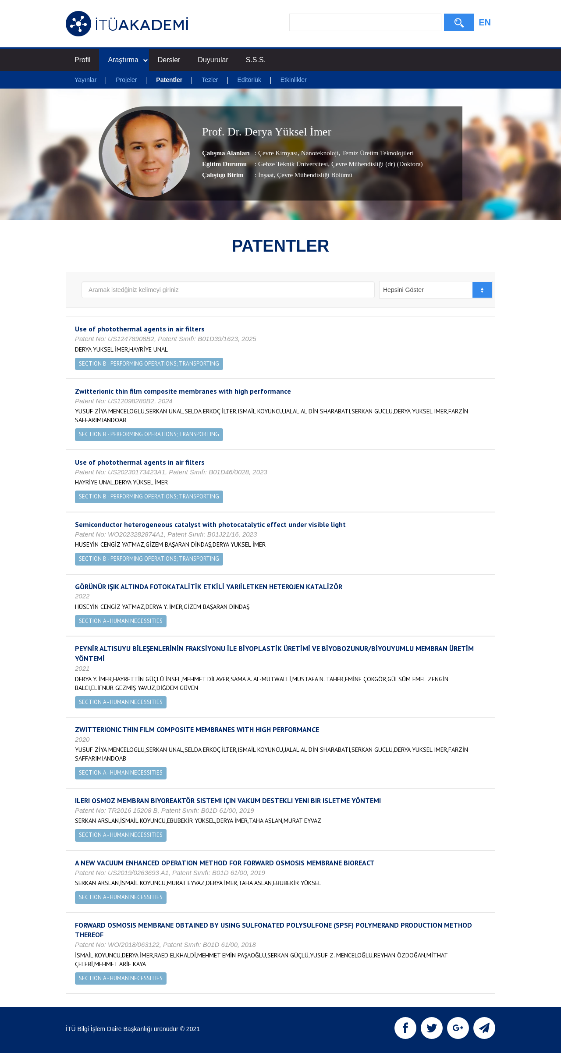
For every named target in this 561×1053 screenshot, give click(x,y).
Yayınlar (85, 79)
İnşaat (266, 174)
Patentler (169, 79)
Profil (82, 60)
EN (485, 22)
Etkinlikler (293, 79)
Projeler (126, 79)
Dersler (169, 60)
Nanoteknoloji (319, 153)
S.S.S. (256, 60)
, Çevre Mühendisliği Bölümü (313, 174)
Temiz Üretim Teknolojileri (377, 153)
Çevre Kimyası (278, 153)
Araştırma (127, 60)
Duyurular (213, 60)
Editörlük (249, 79)
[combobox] (436, 290)
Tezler (210, 79)
